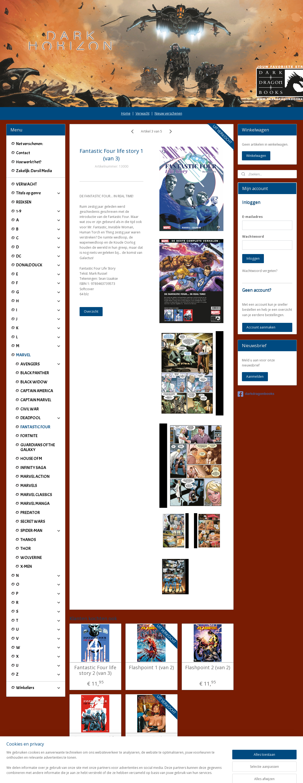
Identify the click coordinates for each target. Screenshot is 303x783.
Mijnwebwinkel (213, 773)
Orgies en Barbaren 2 (151, 741)
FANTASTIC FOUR (35, 427)
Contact (23, 153)
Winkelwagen (256, 155)
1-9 (38, 211)
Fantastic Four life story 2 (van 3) (95, 670)
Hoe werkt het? (28, 162)
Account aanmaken (260, 327)
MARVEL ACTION (35, 476)
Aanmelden (255, 376)
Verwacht (142, 113)
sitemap (135, 773)
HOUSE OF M (31, 458)
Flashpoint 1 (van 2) (151, 668)
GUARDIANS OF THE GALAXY (37, 447)
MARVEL (38, 355)
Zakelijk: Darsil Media (34, 170)
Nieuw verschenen (168, 113)
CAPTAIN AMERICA (36, 391)
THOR (25, 548)
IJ (38, 665)
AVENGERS (40, 364)
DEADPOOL (40, 418)
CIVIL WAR (29, 409)
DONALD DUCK (38, 265)
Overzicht (91, 311)
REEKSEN (23, 202)
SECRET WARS (32, 521)
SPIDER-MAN (40, 530)
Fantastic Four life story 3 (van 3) (95, 741)
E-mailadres (252, 216)
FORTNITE (29, 435)
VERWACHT (26, 184)
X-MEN (26, 566)
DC (38, 256)
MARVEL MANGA (35, 503)
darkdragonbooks (256, 394)
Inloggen (253, 258)
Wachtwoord (253, 236)
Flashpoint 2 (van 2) (207, 668)
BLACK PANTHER (34, 373)
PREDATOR (30, 512)
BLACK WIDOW (33, 382)
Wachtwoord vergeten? (259, 270)
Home (125, 113)
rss (146, 773)
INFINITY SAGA (33, 467)
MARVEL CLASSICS (36, 494)
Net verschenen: (29, 143)
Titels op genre (38, 193)
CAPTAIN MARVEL (35, 400)
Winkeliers (38, 687)
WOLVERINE (31, 557)
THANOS (28, 539)
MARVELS (28, 485)
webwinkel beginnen (167, 773)
